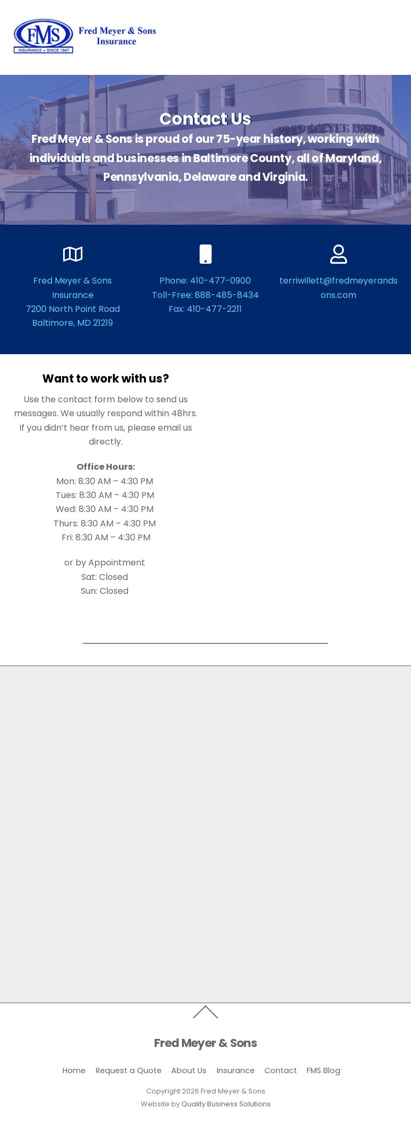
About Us (189, 1070)
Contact (280, 1070)
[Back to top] (205, 1017)
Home (74, 1070)
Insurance (236, 1070)
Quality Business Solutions (226, 1104)
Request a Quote (129, 1070)
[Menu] (383, 14)
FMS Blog (323, 1070)
